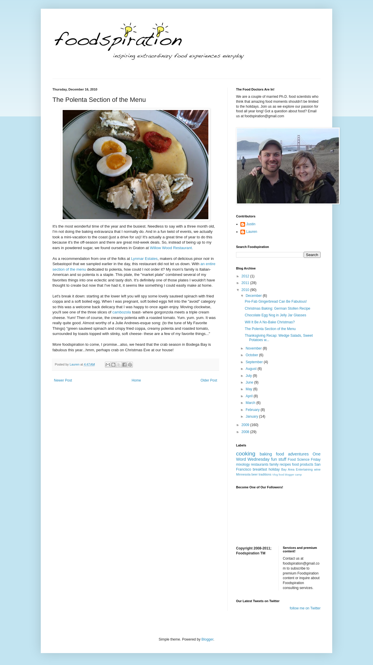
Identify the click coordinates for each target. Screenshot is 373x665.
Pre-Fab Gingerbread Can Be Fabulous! (276, 301)
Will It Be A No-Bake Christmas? (270, 322)
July (249, 376)
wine (317, 469)
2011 (246, 283)
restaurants (259, 464)
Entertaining (304, 469)
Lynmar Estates (144, 258)
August (252, 369)
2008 (246, 432)
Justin (250, 224)
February (253, 410)
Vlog (275, 474)
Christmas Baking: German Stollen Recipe (277, 308)
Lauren (251, 232)
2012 (246, 276)
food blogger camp (290, 474)
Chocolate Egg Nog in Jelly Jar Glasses (275, 315)
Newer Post (63, 380)
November (254, 348)
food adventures (292, 454)
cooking (245, 454)
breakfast (260, 469)
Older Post (208, 380)
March (251, 403)
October (252, 355)
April (250, 396)
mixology (243, 464)
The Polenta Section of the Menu (270, 329)
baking (266, 454)
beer (254, 474)
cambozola (121, 312)
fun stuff (278, 459)
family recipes (280, 464)
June (250, 382)
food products (302, 464)
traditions (264, 474)
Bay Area (288, 469)
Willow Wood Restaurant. (171, 248)
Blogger (207, 639)
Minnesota (243, 474)
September (255, 362)
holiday (274, 469)
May (249, 389)
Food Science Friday (304, 459)
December (254, 296)
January (252, 416)
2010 (246, 290)
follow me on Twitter (305, 608)
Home (136, 380)
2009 (246, 425)
